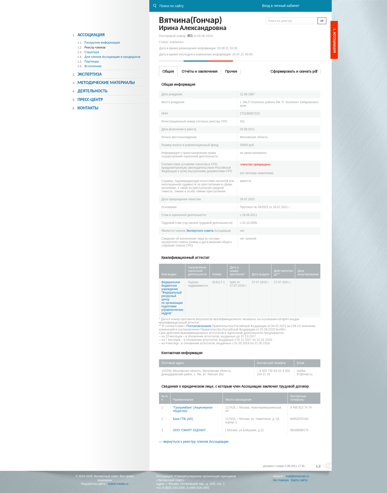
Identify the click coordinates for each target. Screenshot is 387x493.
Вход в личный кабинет (280, 6)
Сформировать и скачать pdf (294, 71)
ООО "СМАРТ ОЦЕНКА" (189, 430)
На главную (281, 480)
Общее (168, 71)
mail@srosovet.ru (297, 476)
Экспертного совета (199, 230)
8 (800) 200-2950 (173, 488)
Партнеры (91, 61)
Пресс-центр (90, 99)
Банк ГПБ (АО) (183, 419)
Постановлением (199, 326)
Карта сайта (299, 480)
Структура (91, 52)
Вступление (92, 66)
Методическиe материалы (106, 82)
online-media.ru (118, 484)
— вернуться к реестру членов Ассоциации (194, 442)
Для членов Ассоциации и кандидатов (112, 57)
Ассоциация (91, 34)
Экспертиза (89, 74)
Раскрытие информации (102, 42)
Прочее (231, 71)
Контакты (87, 108)
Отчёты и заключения (199, 71)
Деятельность (92, 91)
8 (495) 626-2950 (198, 488)
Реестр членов (94, 47)
